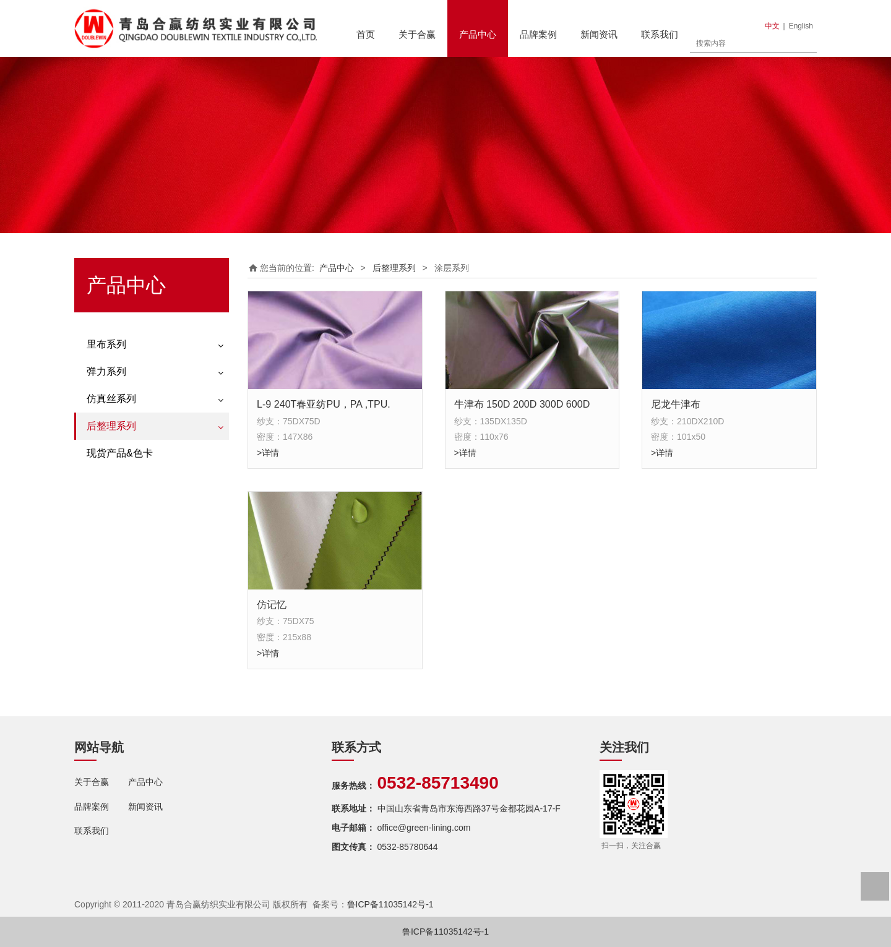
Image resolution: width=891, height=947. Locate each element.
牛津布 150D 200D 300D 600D (522, 403)
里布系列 (106, 344)
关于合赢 (417, 34)
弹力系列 (106, 371)
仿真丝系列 (111, 398)
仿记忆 (271, 604)
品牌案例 (538, 34)
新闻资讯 (599, 34)
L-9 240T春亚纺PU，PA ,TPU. (323, 403)
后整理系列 (111, 426)
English (801, 26)
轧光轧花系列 (113, 497)
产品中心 (477, 34)
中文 (772, 26)
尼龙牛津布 (675, 403)
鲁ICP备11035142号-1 (390, 904)
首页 (365, 34)
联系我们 (659, 34)
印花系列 (104, 453)
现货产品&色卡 (120, 525)
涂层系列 (104, 475)
